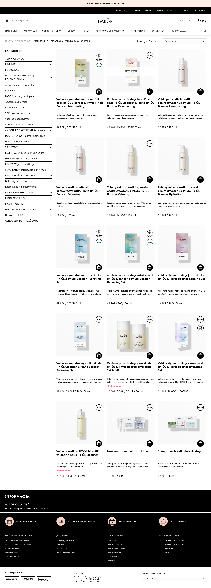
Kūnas (86, 31)
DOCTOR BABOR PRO (17, 141)
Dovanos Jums (61, 548)
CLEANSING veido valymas (19, 124)
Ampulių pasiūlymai (16, 101)
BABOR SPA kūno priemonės (21, 175)
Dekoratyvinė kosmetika (18, 181)
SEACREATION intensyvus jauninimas (25, 169)
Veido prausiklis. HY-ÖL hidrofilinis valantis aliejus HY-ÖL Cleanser (79, 453)
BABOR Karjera (164, 552)
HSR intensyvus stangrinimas (21, 158)
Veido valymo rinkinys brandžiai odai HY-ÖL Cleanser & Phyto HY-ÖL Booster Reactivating (79, 103)
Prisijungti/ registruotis (65, 540)
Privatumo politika (12, 556)
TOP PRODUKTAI (14, 58)
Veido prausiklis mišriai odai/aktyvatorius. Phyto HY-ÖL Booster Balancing (77, 191)
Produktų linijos (52, 31)
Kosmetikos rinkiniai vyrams (20, 186)
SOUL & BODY (13, 90)
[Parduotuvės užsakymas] (184, 41)
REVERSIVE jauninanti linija (19, 164)
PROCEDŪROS (139, 31)
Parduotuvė (23, 41)
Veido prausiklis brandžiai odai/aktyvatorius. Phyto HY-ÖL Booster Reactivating (179, 103)
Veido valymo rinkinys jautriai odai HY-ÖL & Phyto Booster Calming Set (181, 277)
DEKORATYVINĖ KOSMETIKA (111, 31)
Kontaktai (111, 560)
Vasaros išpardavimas (17, 118)
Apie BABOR (183, 10)
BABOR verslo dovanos (116, 552)
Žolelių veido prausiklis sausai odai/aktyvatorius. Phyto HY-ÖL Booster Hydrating (179, 191)
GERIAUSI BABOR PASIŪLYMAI (21, 220)
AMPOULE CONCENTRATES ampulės (25, 130)
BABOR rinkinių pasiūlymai (19, 96)
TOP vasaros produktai (18, 113)
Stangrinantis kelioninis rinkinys (180, 451)
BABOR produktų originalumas (17, 540)
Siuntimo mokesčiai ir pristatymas (18, 544)
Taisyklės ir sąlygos (12, 552)
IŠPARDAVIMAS (29, 31)
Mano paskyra (61, 544)
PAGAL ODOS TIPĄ (15, 198)
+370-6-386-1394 (17, 504)
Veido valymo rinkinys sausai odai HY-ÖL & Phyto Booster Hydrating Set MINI (129, 367)
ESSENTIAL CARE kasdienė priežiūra (24, 152)
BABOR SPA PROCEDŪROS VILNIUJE (172, 540)
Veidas (72, 31)
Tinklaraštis (199, 10)
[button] (99, 91)
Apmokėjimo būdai (12, 548)
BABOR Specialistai (166, 548)
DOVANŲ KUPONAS (142, 10)
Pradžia (9, 41)
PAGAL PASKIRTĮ (14, 203)
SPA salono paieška (17, 21)
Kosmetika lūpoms (15, 107)
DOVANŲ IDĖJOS (122, 10)
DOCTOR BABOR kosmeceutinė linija (25, 135)
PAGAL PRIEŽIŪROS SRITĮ (19, 192)
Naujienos (11, 31)
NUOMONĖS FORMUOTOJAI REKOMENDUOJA (20, 77)
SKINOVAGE (11, 147)
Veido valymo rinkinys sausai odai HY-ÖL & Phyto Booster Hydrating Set (79, 279)
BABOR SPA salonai (165, 10)
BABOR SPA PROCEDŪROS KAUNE (172, 544)
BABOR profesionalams (116, 548)
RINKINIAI (10, 64)
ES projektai (112, 556)
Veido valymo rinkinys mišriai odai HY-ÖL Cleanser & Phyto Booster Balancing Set (130, 279)
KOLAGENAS (158, 31)
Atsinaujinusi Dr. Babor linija (20, 85)
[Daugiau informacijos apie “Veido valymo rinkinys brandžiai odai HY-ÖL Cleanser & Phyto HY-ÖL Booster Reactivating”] (150, 91)
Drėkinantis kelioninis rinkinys (127, 451)
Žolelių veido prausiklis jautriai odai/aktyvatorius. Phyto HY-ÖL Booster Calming (128, 191)
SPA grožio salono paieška (66, 552)
